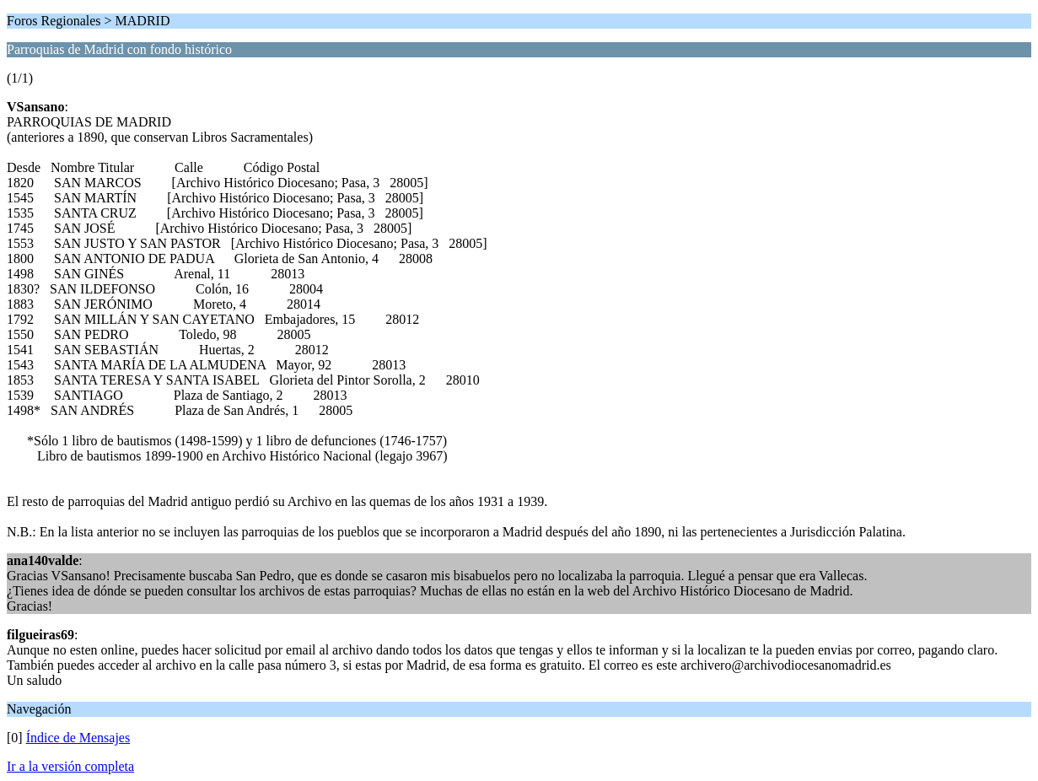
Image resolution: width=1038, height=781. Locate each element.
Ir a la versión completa (70, 766)
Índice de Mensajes (78, 737)
